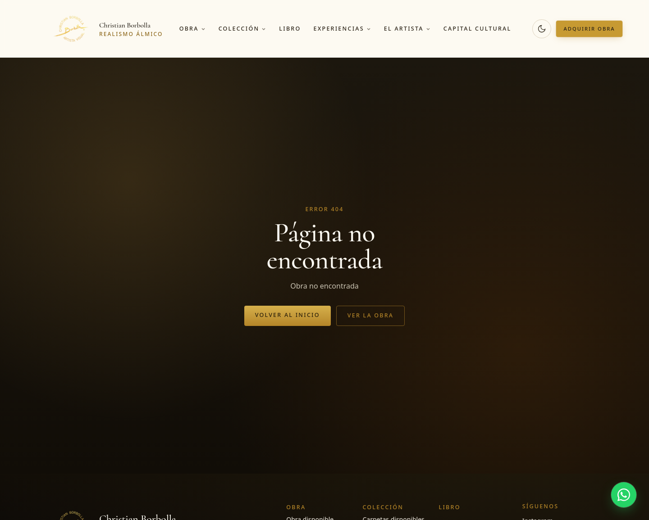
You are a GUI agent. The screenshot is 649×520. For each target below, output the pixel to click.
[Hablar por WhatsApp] (623, 494)
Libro (290, 28)
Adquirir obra (589, 28)
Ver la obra (370, 315)
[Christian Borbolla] (106, 28)
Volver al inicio (287, 315)
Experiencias (342, 28)
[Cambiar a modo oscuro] (542, 29)
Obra (192, 28)
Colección (243, 28)
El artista (407, 28)
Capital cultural (477, 28)
